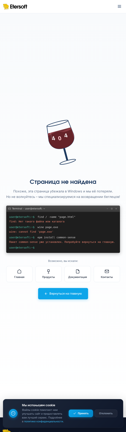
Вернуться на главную (63, 293)
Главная (19, 273)
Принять (81, 413)
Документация (77, 273)
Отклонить (106, 413)
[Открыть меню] (119, 7)
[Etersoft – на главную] (15, 7)
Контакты (107, 273)
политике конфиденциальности (43, 421)
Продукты (48, 273)
